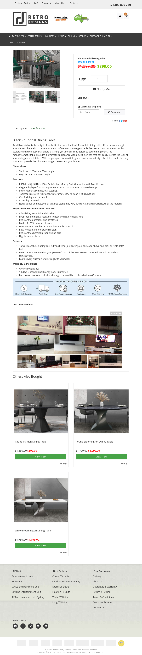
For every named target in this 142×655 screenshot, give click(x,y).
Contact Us (74, 3)
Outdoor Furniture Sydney (66, 581)
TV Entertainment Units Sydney (28, 597)
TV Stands (17, 581)
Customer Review (22, 3)
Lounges (50, 36)
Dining (72, 36)
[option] (36, 70)
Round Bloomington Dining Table (94, 441)
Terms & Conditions (103, 597)
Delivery (97, 576)
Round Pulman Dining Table (30, 441)
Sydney (68, 649)
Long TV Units (59, 602)
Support (46, 3)
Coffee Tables (36, 36)
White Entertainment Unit (25, 586)
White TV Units (60, 597)
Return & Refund (102, 591)
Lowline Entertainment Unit (26, 591)
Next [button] (58, 97)
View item (40, 456)
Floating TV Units (61, 591)
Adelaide (93, 649)
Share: (120, 120)
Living (62, 36)
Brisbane (85, 649)
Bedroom (83, 36)
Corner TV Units (60, 576)
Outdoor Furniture (101, 36)
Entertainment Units (22, 576)
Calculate (114, 112)
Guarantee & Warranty (105, 586)
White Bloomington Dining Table (33, 530)
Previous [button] (14, 97)
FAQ (36, 3)
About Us (60, 3)
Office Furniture (18, 42)
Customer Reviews (102, 602)
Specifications (37, 128)
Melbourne (76, 649)
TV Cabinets (19, 36)
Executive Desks (60, 586)
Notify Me (101, 89)
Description (21, 128)
